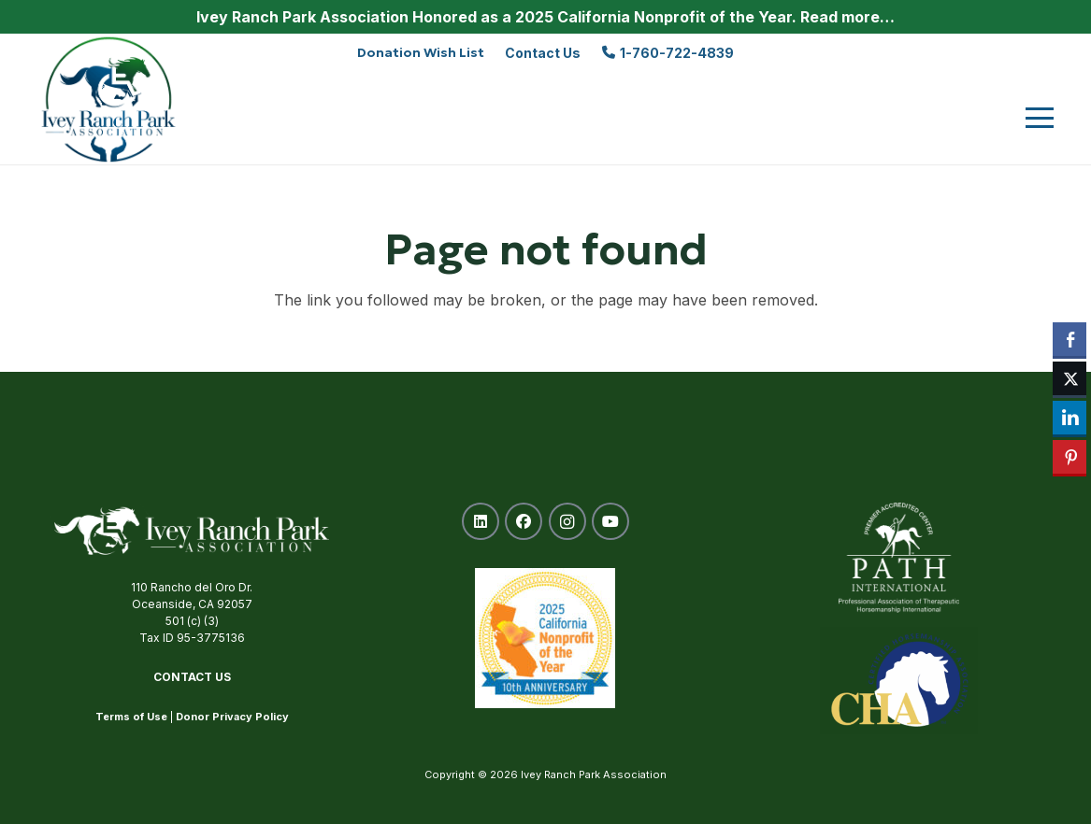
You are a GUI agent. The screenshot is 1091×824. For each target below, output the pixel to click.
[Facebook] (523, 521)
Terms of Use (131, 716)
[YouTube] (610, 521)
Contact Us (192, 677)
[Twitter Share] (1069, 378)
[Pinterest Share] (1069, 457)
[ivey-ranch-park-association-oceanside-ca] (108, 99)
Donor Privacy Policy (232, 716)
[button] (1039, 118)
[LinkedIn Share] (1069, 417)
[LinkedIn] (480, 521)
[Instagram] (567, 521)
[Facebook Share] (1069, 339)
